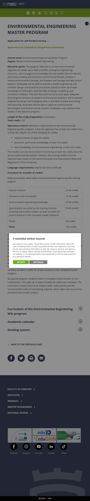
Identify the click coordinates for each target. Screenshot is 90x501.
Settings (38, 262)
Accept (21, 262)
